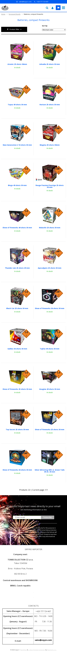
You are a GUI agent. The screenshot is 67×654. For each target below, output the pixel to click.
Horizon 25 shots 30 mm (50, 105)
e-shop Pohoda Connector (36, 650)
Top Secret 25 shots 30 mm (17, 429)
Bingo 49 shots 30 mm (17, 185)
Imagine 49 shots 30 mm (49, 389)
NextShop (23, 650)
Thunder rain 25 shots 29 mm (17, 268)
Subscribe (47, 517)
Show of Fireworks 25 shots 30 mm (17, 389)
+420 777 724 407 (42, 2)
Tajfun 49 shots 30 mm (49, 349)
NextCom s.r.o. (52, 650)
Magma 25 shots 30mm (50, 145)
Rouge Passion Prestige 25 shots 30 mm (50, 186)
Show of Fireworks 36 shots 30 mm (49, 308)
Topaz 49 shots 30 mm (17, 105)
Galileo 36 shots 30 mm (17, 349)
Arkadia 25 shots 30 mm (49, 64)
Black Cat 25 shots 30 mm (17, 308)
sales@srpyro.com (25, 2)
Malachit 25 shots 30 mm (49, 228)
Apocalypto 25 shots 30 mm (49, 268)
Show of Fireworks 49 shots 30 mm (17, 228)
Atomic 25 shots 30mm (17, 64)
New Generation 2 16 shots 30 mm (17, 145)
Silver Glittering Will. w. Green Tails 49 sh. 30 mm (50, 471)
